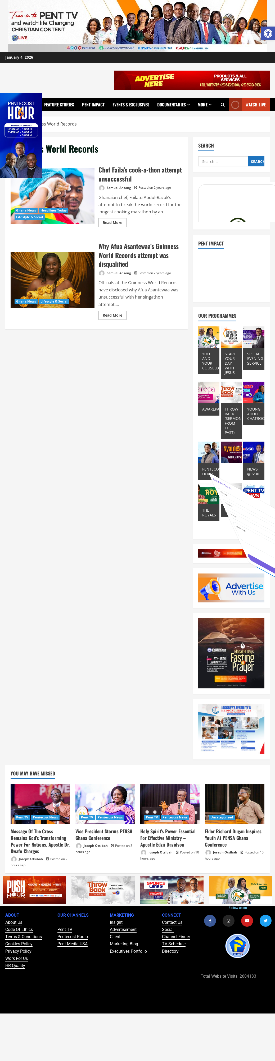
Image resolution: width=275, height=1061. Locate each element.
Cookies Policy (19, 943)
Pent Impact (93, 104)
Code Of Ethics (19, 929)
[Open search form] (223, 105)
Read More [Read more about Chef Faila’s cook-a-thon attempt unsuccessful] (115, 221)
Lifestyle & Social (29, 217)
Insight (116, 922)
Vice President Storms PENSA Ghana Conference (103, 834)
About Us (13, 922)
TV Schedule (174, 943)
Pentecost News (45, 817)
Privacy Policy (18, 951)
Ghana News (26, 210)
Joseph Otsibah (27, 859)
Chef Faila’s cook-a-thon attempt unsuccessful (52, 196)
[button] (268, 33)
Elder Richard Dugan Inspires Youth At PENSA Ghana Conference (233, 838)
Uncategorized (221, 817)
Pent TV (22, 817)
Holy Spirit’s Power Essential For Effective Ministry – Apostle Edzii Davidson (168, 838)
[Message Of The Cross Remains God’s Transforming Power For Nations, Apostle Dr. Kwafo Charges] (40, 804)
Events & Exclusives (130, 104)
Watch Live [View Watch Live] (247, 104)
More (203, 104)
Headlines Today (53, 210)
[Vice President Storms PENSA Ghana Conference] (105, 804)
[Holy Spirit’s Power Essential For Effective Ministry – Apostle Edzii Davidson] (170, 804)
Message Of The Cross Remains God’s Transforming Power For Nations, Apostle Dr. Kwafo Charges (40, 841)
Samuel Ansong (114, 188)
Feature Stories (59, 104)
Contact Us (172, 922)
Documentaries (171, 104)
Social (168, 929)
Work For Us (16, 958)
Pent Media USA (72, 943)
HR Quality (15, 965)
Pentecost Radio (72, 936)
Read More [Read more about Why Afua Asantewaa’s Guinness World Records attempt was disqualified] (115, 314)
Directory (170, 951)
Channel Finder (176, 936)
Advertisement (123, 929)
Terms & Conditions (23, 936)
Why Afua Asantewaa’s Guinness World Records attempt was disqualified (52, 280)
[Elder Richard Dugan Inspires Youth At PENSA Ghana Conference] (234, 804)
